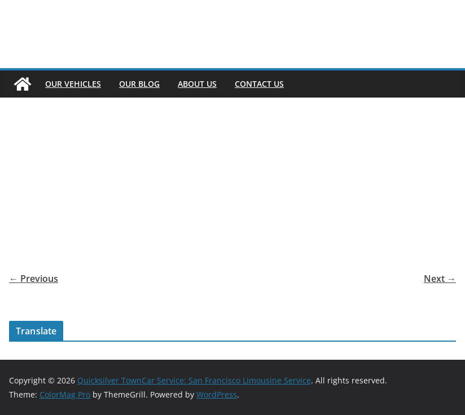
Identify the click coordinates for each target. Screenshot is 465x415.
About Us (197, 83)
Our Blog (139, 83)
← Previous (33, 278)
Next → (440, 278)
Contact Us (259, 83)
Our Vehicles (73, 83)
